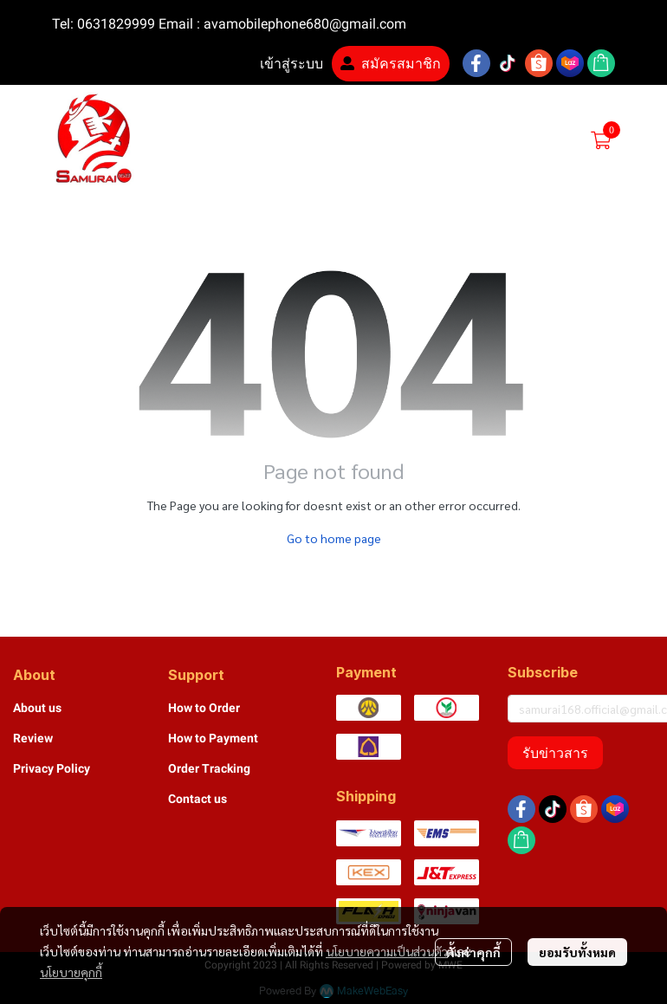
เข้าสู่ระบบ (281, 64)
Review (33, 738)
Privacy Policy (51, 768)
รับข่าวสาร (555, 752)
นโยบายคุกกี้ (71, 972)
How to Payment (213, 738)
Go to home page (334, 538)
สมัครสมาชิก (390, 64)
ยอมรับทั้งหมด (577, 952)
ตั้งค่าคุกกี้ (473, 952)
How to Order (204, 708)
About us (37, 708)
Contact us (197, 799)
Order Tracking (209, 768)
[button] (466, 140)
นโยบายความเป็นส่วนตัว (387, 951)
